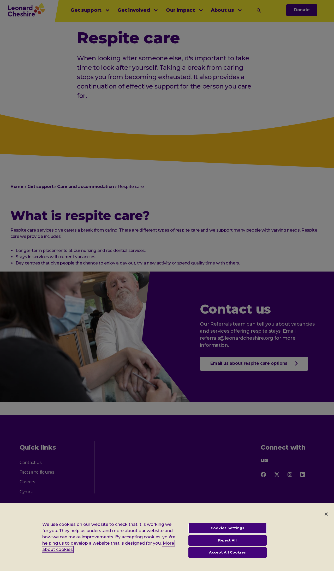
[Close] (326, 520)
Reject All (227, 546)
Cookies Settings (227, 534)
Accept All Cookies (227, 558)
